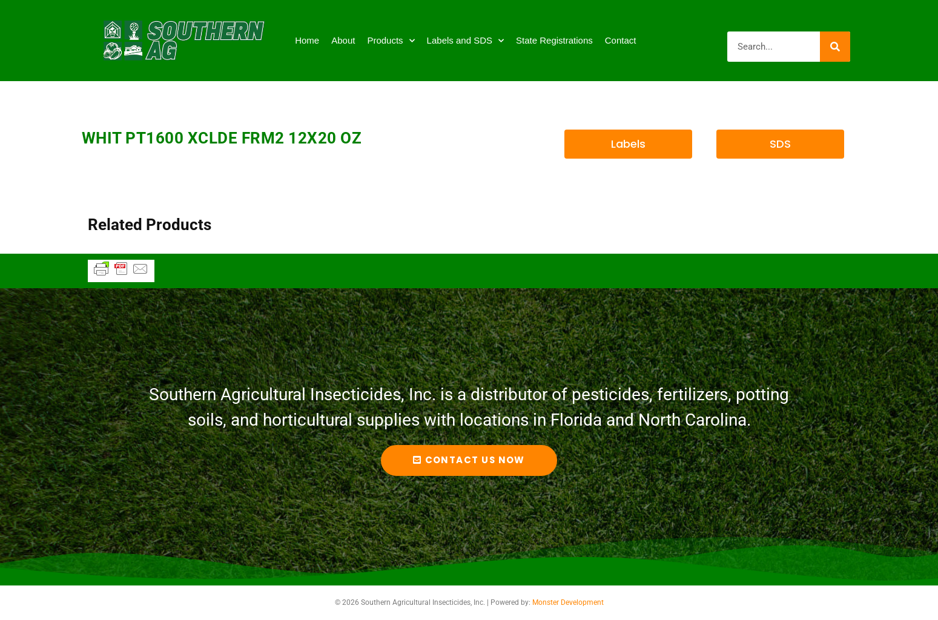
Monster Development (568, 602)
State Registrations (554, 40)
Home (307, 40)
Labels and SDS (465, 40)
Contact (620, 40)
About (343, 40)
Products (390, 40)
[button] (628, 144)
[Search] (835, 46)
